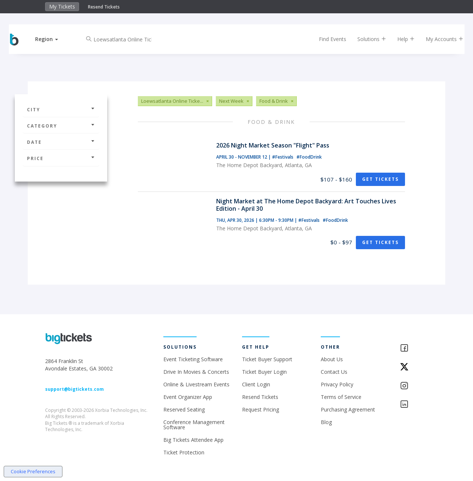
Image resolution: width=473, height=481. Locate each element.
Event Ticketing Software (193, 359)
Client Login (256, 384)
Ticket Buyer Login (264, 371)
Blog (326, 422)
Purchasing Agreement (348, 409)
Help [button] (400, 39)
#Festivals (283, 157)
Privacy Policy (337, 384)
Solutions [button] (365, 39)
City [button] (61, 109)
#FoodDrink (309, 157)
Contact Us (334, 371)
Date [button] (61, 142)
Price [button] (61, 158)
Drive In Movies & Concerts (196, 371)
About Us (332, 359)
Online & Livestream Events (196, 384)
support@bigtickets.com (74, 389)
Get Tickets (380, 179)
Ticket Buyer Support (267, 359)
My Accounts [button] (438, 39)
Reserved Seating (184, 409)
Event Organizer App (187, 396)
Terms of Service (341, 396)
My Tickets (62, 6)
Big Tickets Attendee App (193, 439)
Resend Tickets (104, 7)
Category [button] (61, 126)
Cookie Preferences (33, 471)
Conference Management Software (194, 425)
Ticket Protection (183, 452)
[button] (52, 39)
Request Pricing (260, 409)
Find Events (326, 39)
